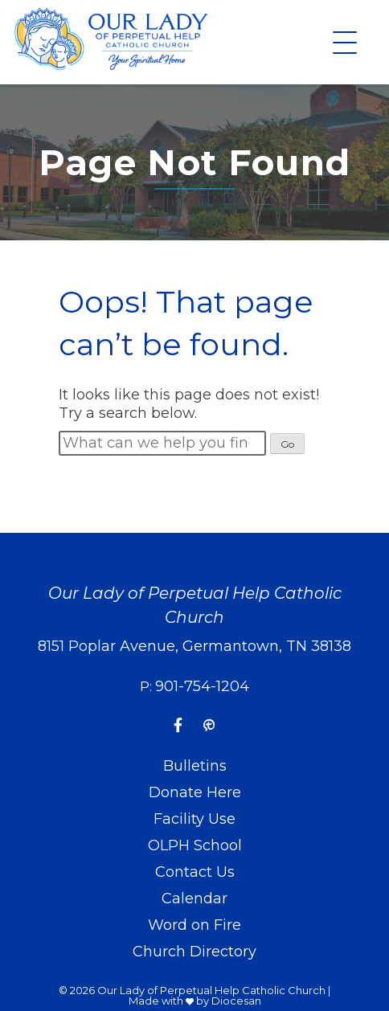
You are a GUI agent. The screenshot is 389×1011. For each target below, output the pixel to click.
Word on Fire (194, 925)
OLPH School (195, 845)
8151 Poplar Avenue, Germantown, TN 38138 (194, 646)
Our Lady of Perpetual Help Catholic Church (211, 990)
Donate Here (195, 792)
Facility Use (194, 819)
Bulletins (195, 766)
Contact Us (195, 872)
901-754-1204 (202, 686)
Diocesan (236, 1000)
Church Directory (194, 951)
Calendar (194, 898)
